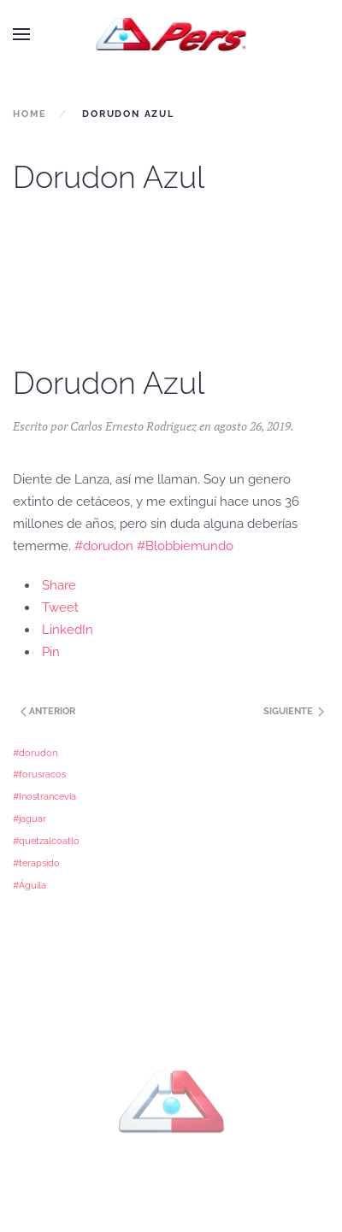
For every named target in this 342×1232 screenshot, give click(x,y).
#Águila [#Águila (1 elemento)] (29, 885)
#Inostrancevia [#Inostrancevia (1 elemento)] (44, 796)
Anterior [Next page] (46, 711)
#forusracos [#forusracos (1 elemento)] (39, 774)
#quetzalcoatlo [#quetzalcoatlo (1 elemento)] (46, 841)
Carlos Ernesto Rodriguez (133, 426)
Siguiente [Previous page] (293, 711)
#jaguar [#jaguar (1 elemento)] (29, 818)
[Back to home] (171, 34)
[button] (21, 34)
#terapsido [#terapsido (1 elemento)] (36, 863)
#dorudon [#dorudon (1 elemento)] (35, 753)
